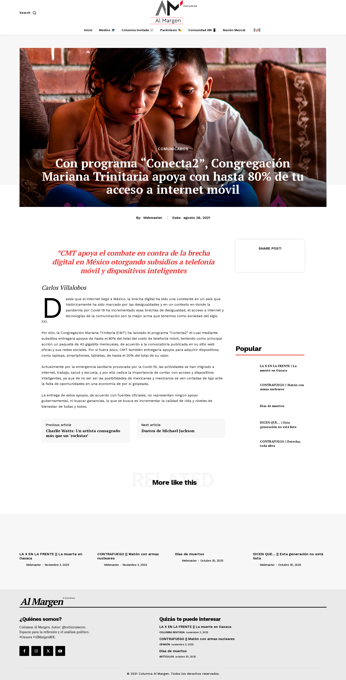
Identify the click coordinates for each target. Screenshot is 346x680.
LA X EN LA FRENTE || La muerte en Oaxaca (278, 368)
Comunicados (173, 149)
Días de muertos (272, 406)
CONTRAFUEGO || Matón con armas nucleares (282, 387)
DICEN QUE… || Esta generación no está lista (278, 424)
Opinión (164, 644)
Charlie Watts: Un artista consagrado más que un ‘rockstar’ (83, 433)
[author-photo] (22, 564)
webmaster (152, 218)
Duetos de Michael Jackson (167, 430)
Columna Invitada (172, 632)
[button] (28, 12)
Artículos (166, 656)
